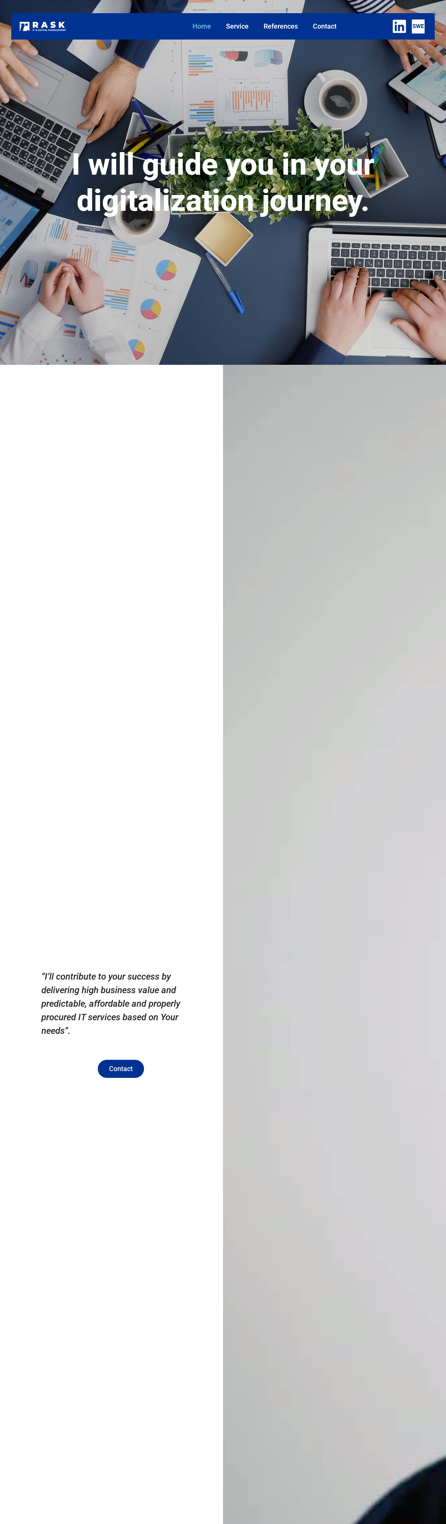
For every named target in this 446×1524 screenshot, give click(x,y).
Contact (325, 26)
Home (202, 26)
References (281, 26)
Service (237, 26)
